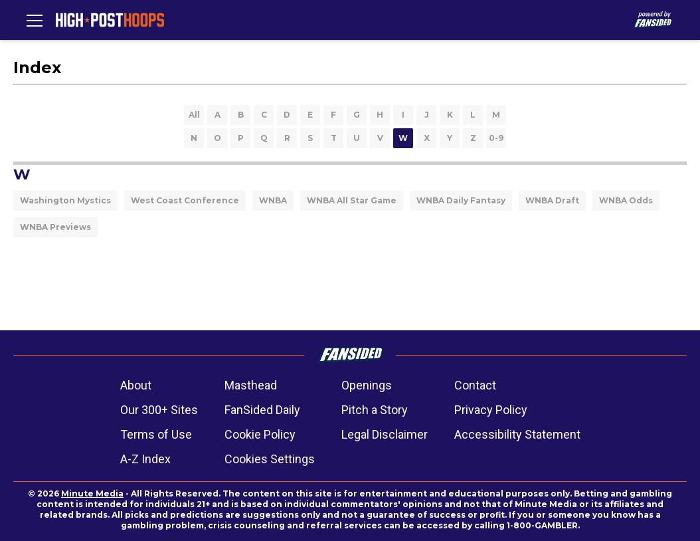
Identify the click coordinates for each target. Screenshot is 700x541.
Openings (366, 385)
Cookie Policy (260, 434)
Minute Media (92, 493)
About (135, 385)
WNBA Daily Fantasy (460, 200)
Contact (475, 385)
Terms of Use (156, 434)
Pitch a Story (374, 410)
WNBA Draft (552, 200)
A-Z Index (145, 459)
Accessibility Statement (517, 434)
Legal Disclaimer (384, 434)
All (194, 115)
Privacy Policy (490, 410)
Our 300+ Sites (159, 410)
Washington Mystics (65, 200)
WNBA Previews (55, 227)
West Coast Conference (185, 200)
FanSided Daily (262, 410)
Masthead (250, 385)
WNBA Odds (626, 200)
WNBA (273, 200)
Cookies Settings (269, 459)
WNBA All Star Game (351, 200)
